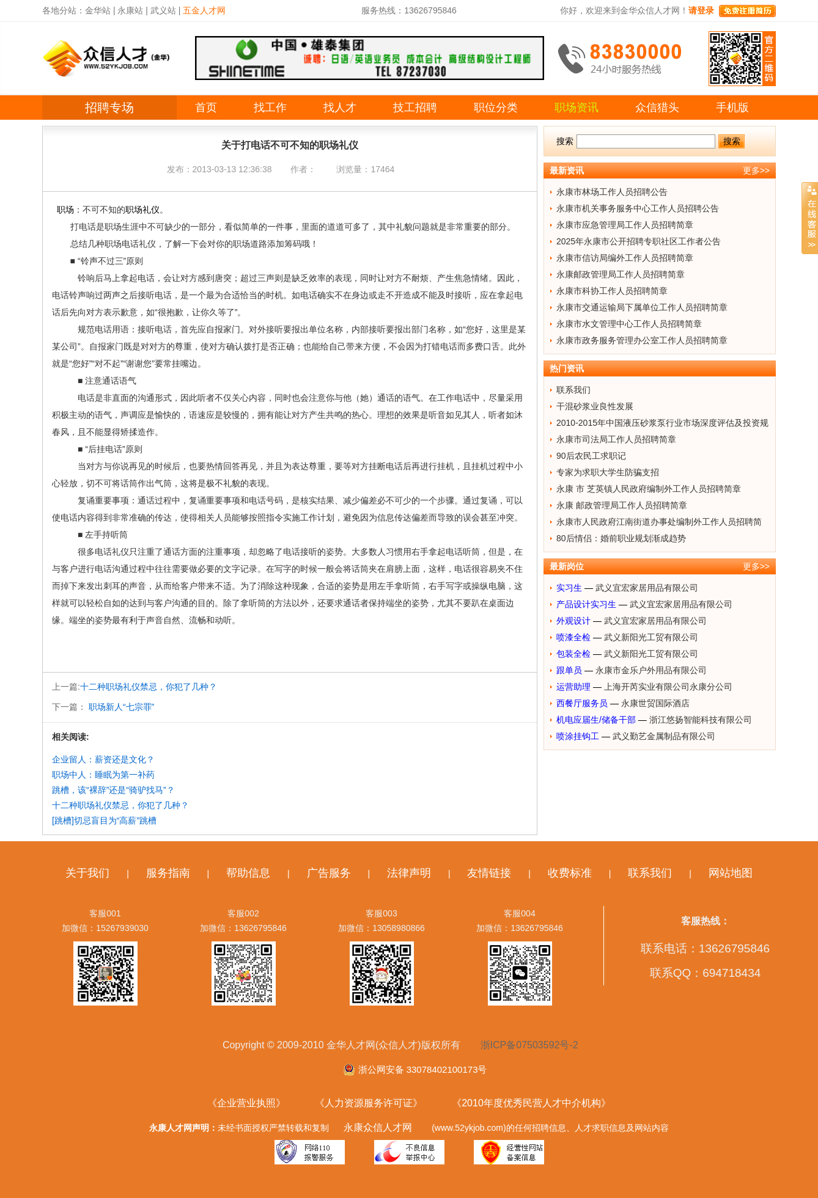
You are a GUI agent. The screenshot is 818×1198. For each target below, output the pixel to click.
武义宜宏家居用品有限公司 (646, 588)
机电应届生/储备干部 (596, 720)
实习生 (569, 588)
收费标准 (570, 873)
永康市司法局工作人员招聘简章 (616, 439)
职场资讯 (577, 107)
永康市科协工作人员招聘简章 (612, 291)
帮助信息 (248, 873)
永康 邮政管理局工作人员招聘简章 (621, 505)
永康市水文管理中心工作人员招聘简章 (629, 324)
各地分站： (63, 10)
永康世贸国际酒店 (655, 703)
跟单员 (569, 670)
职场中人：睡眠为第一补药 (103, 775)
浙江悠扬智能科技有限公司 (700, 720)
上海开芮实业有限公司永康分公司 (668, 687)
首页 (206, 107)
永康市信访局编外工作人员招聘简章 (624, 258)
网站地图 (731, 873)
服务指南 (168, 873)
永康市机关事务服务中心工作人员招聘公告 (637, 208)
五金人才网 (204, 10)
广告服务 (329, 873)
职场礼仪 (142, 209)
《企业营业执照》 (246, 1103)
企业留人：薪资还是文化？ (103, 759)
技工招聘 (415, 107)
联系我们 (573, 390)
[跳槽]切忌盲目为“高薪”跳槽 (104, 820)
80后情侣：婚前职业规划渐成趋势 (621, 538)
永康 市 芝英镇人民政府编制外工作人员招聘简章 (648, 489)
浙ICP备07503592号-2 (529, 1045)
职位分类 (496, 107)
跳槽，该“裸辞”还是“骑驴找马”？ (113, 790)
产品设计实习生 (586, 604)
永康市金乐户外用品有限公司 (651, 670)
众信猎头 (657, 107)
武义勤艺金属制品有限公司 (664, 736)
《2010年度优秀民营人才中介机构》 (531, 1103)
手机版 (732, 107)
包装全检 (573, 654)
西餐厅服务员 (582, 703)
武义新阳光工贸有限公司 (651, 637)
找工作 (270, 107)
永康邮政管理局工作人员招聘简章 (620, 274)
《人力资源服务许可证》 (368, 1103)
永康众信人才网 (378, 1127)
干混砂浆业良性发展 (594, 406)
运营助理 (573, 687)
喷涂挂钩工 (577, 736)
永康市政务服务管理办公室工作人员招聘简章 (642, 340)
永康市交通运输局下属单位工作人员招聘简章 (642, 307)
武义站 (163, 10)
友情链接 (489, 873)
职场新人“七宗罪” (120, 707)
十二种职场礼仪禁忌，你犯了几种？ (148, 687)
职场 (65, 209)
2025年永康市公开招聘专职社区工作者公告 (638, 241)
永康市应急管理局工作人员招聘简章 (624, 225)
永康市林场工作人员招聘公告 (612, 192)
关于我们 (87, 873)
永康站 (130, 10)
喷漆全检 (573, 637)
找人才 (339, 107)
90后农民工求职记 (591, 456)
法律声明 (409, 873)
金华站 (98, 10)
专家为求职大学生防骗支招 (607, 472)
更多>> (756, 170)
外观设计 (573, 621)
